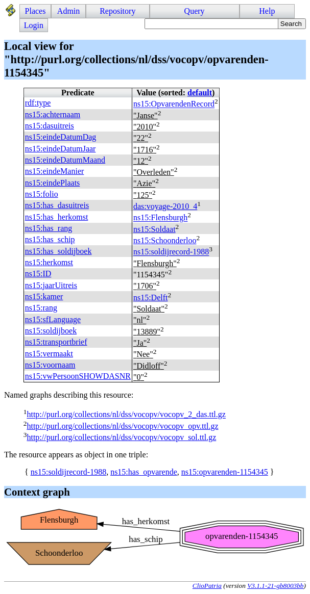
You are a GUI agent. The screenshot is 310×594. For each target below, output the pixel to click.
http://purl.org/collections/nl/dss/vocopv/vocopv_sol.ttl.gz (121, 437)
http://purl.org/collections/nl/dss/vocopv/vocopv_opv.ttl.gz (122, 426)
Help (267, 11)
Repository (117, 11)
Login (33, 25)
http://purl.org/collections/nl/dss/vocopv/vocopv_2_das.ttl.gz (126, 414)
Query (194, 11)
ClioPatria (207, 585)
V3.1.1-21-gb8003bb (275, 585)
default (199, 92)
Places (35, 11)
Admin (68, 11)
